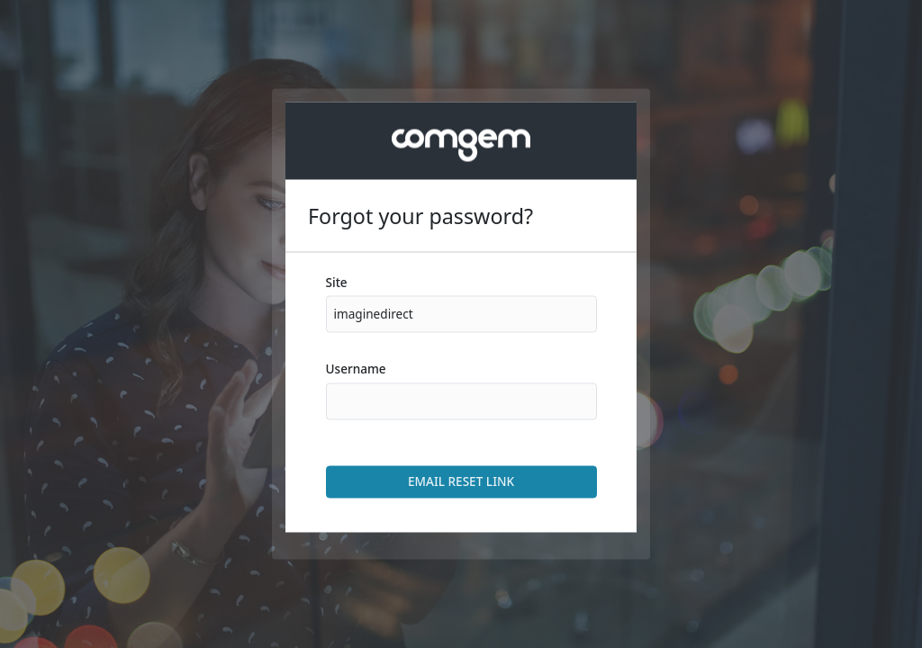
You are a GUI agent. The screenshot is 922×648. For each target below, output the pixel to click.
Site (337, 282)
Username (356, 369)
